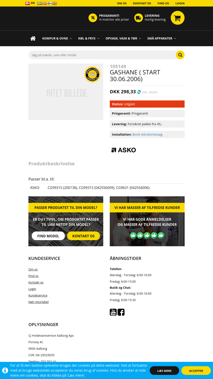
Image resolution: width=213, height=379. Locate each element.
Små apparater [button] (161, 38)
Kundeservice (38, 295)
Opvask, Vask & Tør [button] (123, 38)
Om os (122, 3)
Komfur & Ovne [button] (57, 38)
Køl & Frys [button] (88, 38)
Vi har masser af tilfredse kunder (147, 207)
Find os (163, 3)
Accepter (196, 371)
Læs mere (164, 371)
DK (30, 3)
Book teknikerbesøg (147, 134)
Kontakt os (142, 3)
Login (180, 3)
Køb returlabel (38, 302)
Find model (48, 236)
